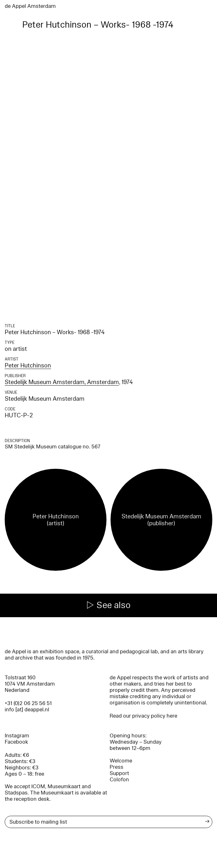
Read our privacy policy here (143, 715)
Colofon (119, 779)
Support (119, 773)
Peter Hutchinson (28, 365)
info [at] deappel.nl (27, 709)
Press (116, 767)
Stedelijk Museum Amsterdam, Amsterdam (62, 382)
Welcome (121, 760)
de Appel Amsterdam (30, 6)
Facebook (16, 742)
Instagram (17, 735)
